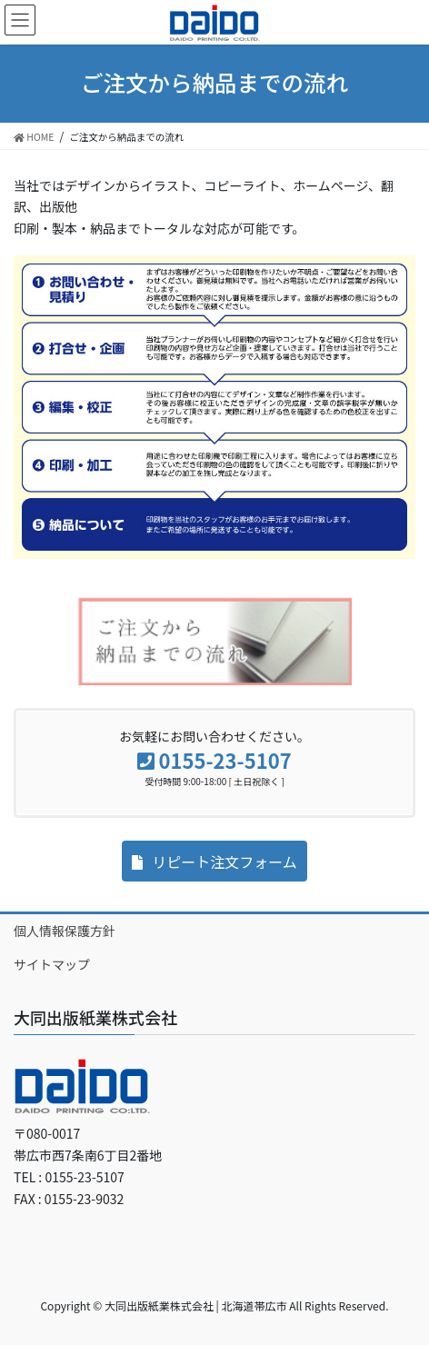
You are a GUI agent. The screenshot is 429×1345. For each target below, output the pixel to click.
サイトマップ (52, 964)
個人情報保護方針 (64, 931)
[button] (214, 861)
